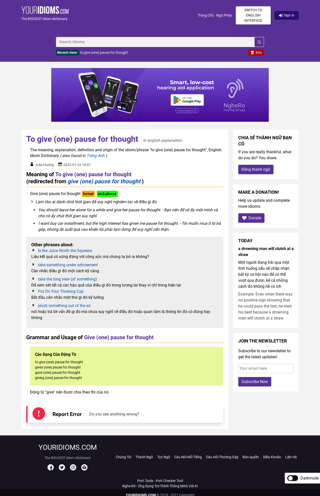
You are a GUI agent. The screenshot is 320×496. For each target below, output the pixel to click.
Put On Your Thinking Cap (61, 291)
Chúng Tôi (123, 457)
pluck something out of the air (64, 305)
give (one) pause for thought (104, 181)
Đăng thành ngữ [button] (256, 169)
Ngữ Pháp (224, 15)
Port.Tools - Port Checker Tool (160, 481)
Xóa (256, 52)
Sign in (286, 15)
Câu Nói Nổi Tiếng (188, 457)
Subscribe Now (255, 381)
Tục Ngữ (163, 457)
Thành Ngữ (144, 457)
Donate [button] (251, 218)
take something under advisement (68, 264)
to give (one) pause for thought (104, 52)
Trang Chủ (206, 15)
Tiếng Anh (95, 155)
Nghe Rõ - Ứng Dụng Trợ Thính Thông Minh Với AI (160, 486)
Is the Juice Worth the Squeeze (65, 250)
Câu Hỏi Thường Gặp (222, 457)
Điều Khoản (272, 457)
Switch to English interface (253, 15)
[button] (109, 15)
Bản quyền (250, 457)
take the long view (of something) (67, 279)
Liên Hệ (291, 457)
